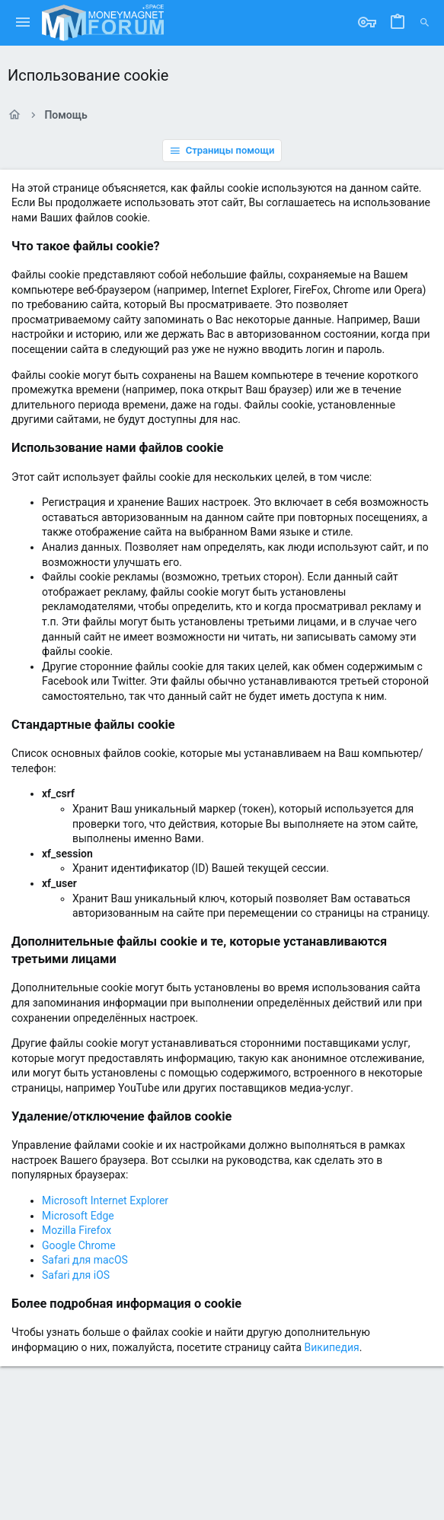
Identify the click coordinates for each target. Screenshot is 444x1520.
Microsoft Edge (78, 1216)
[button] (23, 23)
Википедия (332, 1347)
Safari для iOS (76, 1275)
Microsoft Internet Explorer (105, 1200)
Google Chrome (79, 1245)
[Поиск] (424, 22)
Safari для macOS (85, 1260)
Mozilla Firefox (76, 1230)
